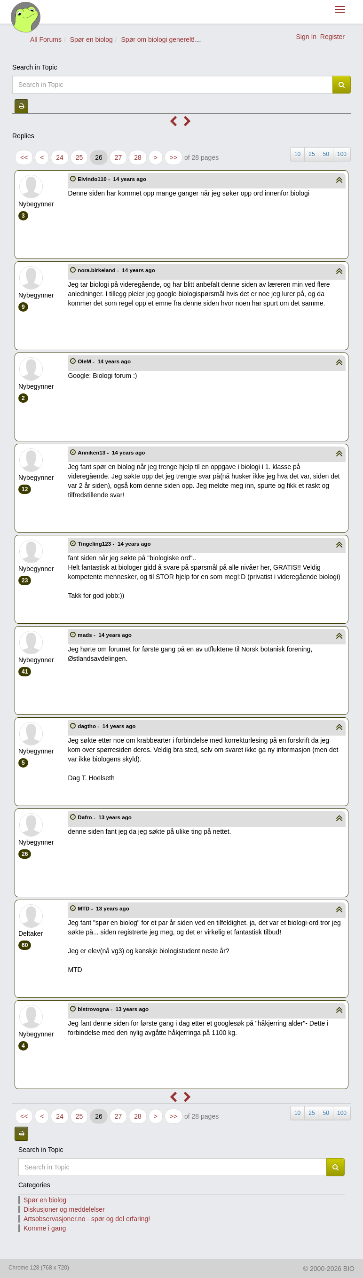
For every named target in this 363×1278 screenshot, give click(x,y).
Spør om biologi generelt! (158, 39)
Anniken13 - (112, 452)
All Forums (46, 39)
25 (79, 157)
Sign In (306, 36)
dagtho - (107, 726)
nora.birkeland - (117, 270)
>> (173, 157)
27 (118, 157)
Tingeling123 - (115, 544)
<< (24, 157)
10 (297, 154)
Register (332, 36)
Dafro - (105, 817)
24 (59, 157)
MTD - (104, 908)
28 (138, 157)
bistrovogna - (114, 1009)
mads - (105, 635)
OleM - (105, 361)
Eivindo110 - (113, 179)
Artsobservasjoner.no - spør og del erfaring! (87, 1219)
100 (342, 154)
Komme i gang (45, 1228)
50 (326, 154)
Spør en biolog (91, 39)
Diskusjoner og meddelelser (64, 1209)
